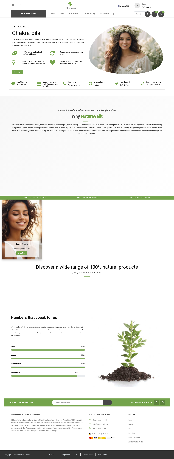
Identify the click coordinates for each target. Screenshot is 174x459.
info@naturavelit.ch (100, 424)
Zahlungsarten (64, 455)
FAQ (76, 455)
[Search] (148, 14)
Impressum (102, 455)
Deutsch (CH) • (98, 433)
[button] (107, 402)
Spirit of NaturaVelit (135, 442)
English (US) (123, 6)
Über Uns (131, 433)
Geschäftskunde (134, 438)
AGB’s (51, 455)
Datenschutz (88, 455)
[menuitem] (53, 14)
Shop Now (17, 72)
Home (130, 420)
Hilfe (129, 429)
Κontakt (131, 424)
